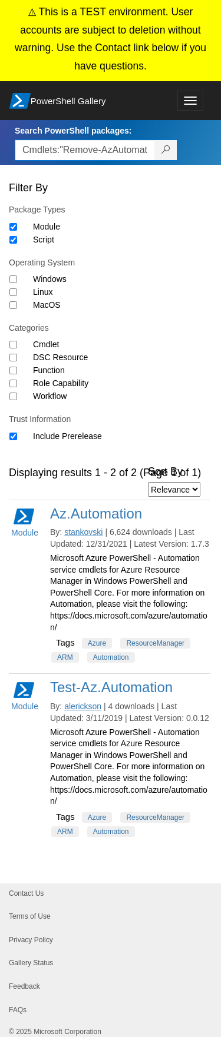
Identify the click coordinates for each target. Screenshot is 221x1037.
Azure (97, 643)
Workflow (50, 396)
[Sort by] (174, 489)
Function (49, 370)
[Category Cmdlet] (13, 344)
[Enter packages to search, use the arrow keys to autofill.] (85, 150)
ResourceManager (155, 643)
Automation (111, 657)
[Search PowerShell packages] (165, 150)
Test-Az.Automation (111, 687)
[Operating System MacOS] (13, 305)
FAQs (18, 1010)
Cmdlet (46, 344)
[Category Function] (13, 370)
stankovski (83, 532)
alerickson (82, 706)
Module (46, 226)
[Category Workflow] (13, 396)
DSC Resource (60, 357)
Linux (42, 292)
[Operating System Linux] (13, 292)
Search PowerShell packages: (73, 130)
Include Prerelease (67, 436)
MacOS (47, 305)
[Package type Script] (13, 240)
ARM (65, 657)
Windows (50, 279)
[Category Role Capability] (13, 383)
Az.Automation (96, 513)
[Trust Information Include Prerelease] (13, 436)
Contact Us (26, 893)
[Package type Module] (13, 227)
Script (43, 239)
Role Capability (60, 383)
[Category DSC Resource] (13, 357)
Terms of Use (30, 916)
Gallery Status (31, 963)
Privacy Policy (31, 940)
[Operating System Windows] (13, 279)
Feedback (24, 986)
